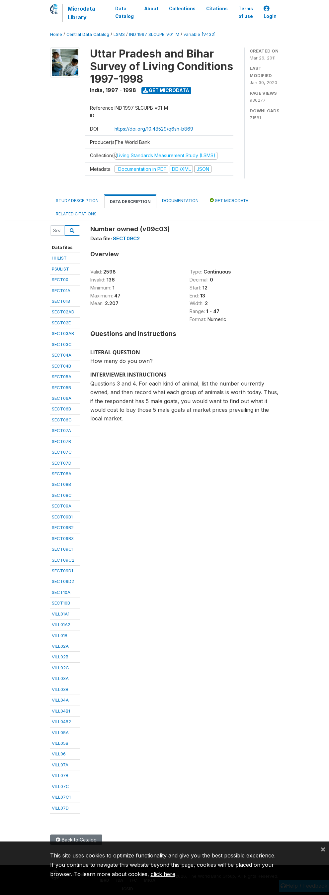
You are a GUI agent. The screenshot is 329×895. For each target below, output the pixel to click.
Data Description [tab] (130, 201)
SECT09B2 (63, 527)
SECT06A (61, 398)
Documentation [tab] (180, 200)
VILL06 (59, 753)
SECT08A (61, 473)
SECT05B (61, 387)
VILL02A (60, 646)
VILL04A (60, 700)
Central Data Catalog (87, 34)
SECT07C (62, 452)
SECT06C (62, 419)
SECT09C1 (62, 549)
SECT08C (62, 495)
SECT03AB (63, 333)
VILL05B (60, 743)
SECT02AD (63, 311)
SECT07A (61, 430)
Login (270, 12)
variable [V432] (199, 34)
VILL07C (60, 786)
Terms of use (245, 12)
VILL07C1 (61, 797)
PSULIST (60, 269)
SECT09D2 (63, 581)
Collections (182, 8)
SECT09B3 (63, 538)
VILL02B (60, 656)
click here (163, 874)
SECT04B (61, 366)
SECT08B (61, 484)
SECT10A (61, 592)
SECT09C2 (63, 560)
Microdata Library (81, 13)
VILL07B (60, 775)
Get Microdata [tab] (229, 200)
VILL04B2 (61, 721)
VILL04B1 (61, 711)
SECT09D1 (62, 570)
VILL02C (60, 667)
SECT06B (61, 408)
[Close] (323, 849)
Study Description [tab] (77, 200)
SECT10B (61, 603)
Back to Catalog (76, 839)
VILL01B (59, 635)
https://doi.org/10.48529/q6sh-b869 (154, 129)
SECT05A (61, 376)
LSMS (119, 34)
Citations (217, 8)
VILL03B (60, 689)
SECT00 (60, 279)
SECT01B (61, 301)
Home (56, 34)
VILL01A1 (60, 613)
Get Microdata (166, 90)
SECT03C (62, 344)
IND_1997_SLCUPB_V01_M (154, 34)
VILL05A (60, 732)
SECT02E (61, 322)
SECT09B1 (62, 516)
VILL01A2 (61, 624)
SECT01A (61, 290)
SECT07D (61, 463)
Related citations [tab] (76, 213)
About (151, 8)
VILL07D (60, 808)
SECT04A (61, 355)
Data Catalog (124, 12)
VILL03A (60, 678)
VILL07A (60, 764)
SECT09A (61, 505)
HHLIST (59, 258)
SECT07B (61, 441)
